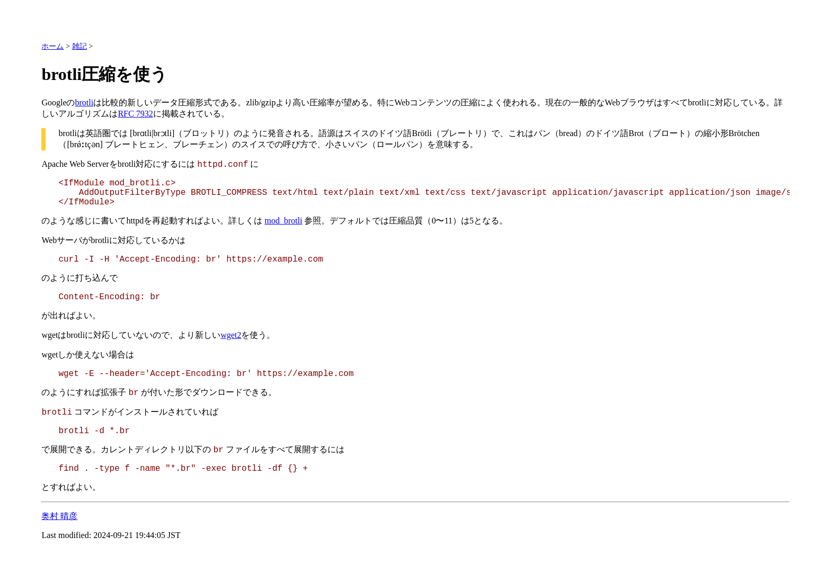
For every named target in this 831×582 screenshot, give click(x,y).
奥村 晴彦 (59, 516)
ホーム (52, 46)
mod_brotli (283, 220)
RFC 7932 (135, 113)
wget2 (230, 334)
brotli (84, 102)
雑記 (79, 46)
